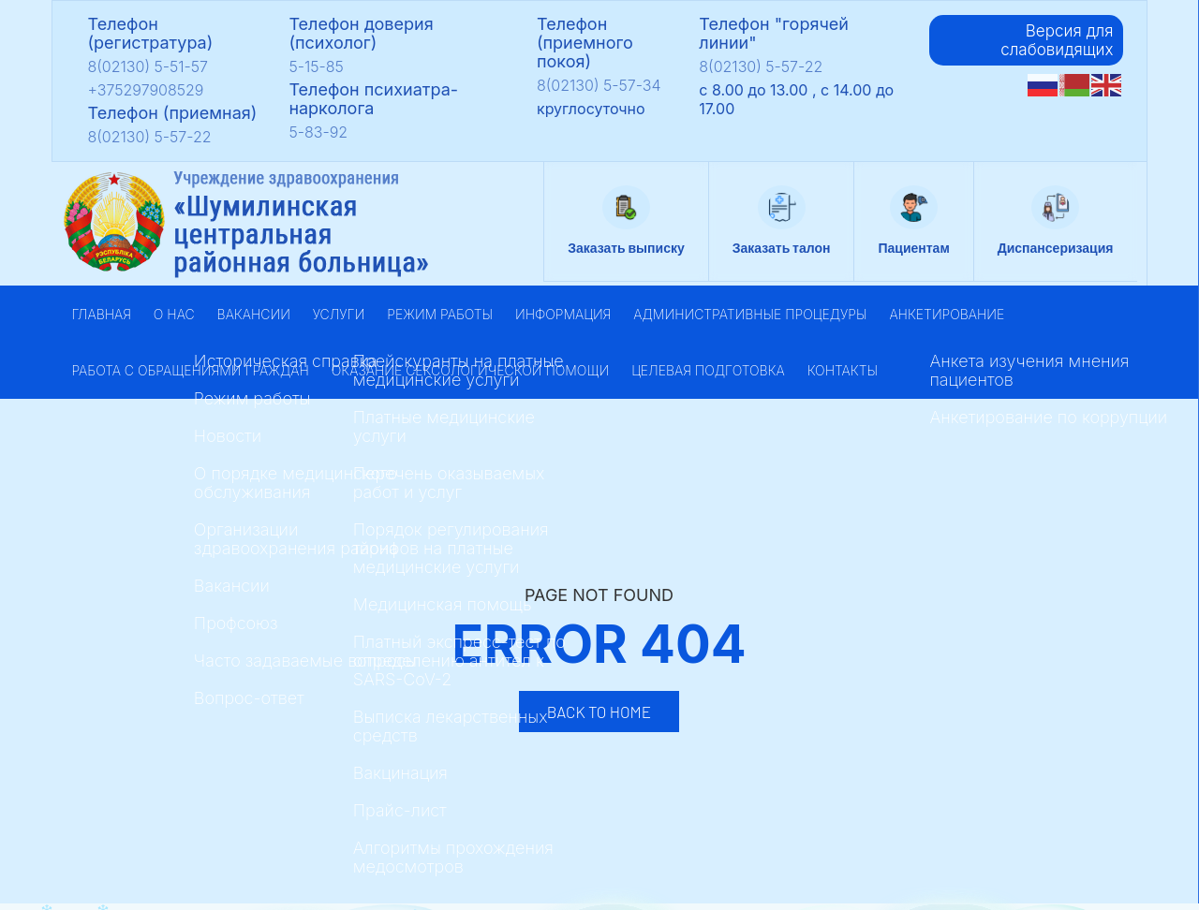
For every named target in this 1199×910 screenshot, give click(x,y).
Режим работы (440, 314)
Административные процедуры (749, 314)
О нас (174, 314)
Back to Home (599, 711)
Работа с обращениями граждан (190, 370)
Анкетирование (946, 314)
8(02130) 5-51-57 (148, 66)
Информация (563, 314)
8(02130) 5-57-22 (150, 136)
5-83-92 (318, 132)
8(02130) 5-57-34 (599, 85)
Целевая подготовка (708, 370)
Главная (101, 314)
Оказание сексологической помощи (470, 370)
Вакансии (253, 314)
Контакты (842, 370)
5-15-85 (316, 66)
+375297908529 (146, 90)
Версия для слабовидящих (1056, 40)
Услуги (339, 314)
